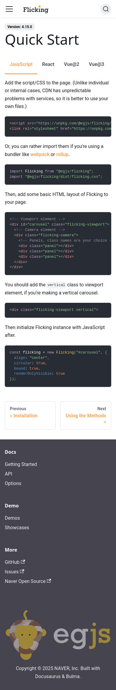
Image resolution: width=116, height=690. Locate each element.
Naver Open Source (28, 581)
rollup (62, 154)
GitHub (15, 562)
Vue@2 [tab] (71, 64)
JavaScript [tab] (21, 64)
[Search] (105, 9)
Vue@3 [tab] (96, 64)
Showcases (17, 527)
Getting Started (21, 464)
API (8, 474)
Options (13, 483)
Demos (12, 518)
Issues (14, 572)
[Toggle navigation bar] (9, 8)
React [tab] (48, 64)
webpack (40, 154)
